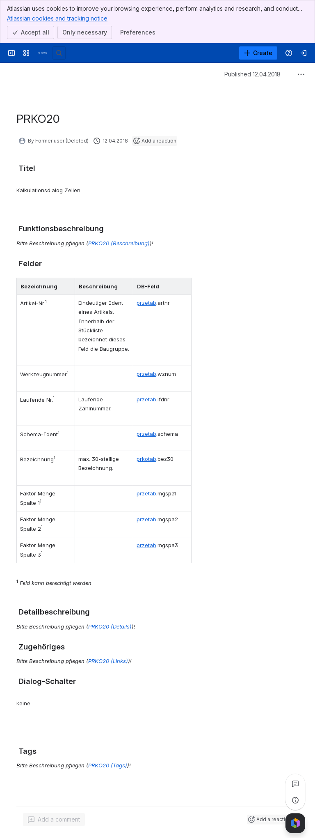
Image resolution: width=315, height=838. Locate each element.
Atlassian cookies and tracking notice (57, 18)
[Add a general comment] (54, 819)
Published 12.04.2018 (252, 74)
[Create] (258, 53)
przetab (146, 302)
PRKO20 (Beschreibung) (119, 243)
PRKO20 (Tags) (107, 765)
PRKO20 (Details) (110, 626)
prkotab (146, 459)
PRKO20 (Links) (108, 661)
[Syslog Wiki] (42, 53)
